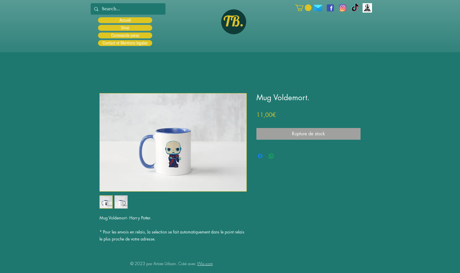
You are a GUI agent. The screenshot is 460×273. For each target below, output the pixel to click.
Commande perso (125, 35)
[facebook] (330, 8)
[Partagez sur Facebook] (260, 156)
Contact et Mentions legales (125, 43)
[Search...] (127, 9)
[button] (303, 7)
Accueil (125, 20)
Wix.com (205, 263)
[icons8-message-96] (318, 8)
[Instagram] (342, 8)
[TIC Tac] (355, 8)
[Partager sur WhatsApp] (271, 156)
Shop (125, 27)
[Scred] (367, 8)
